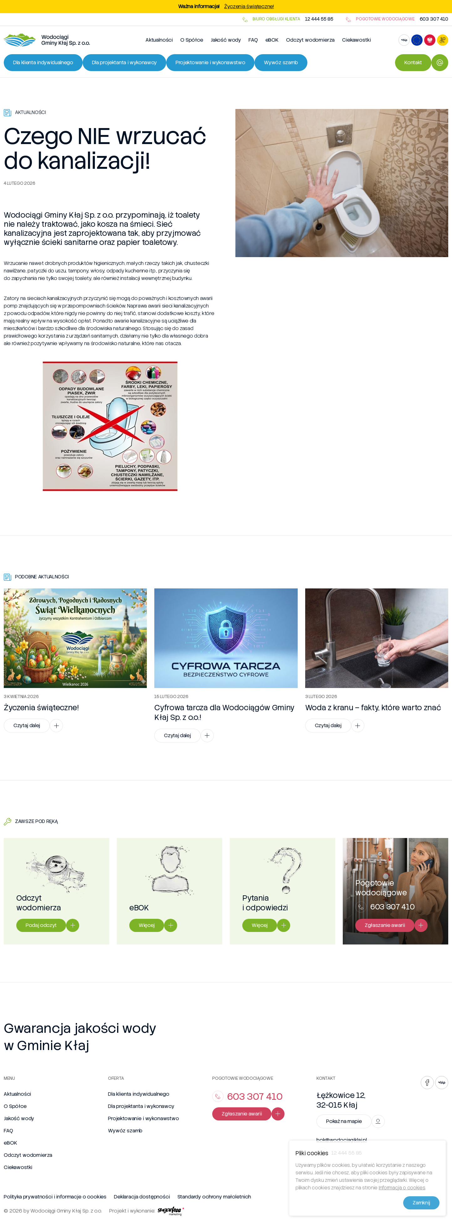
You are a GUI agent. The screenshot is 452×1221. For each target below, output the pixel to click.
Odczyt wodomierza (310, 40)
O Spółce (191, 40)
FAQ (253, 40)
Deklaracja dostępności (142, 1196)
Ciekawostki (356, 40)
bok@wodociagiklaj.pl (341, 1140)
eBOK (272, 40)
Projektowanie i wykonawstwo (143, 1118)
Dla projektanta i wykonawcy (141, 1106)
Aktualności (159, 40)
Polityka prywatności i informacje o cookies (55, 1196)
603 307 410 (434, 19)
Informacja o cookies (402, 1190)
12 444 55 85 (319, 19)
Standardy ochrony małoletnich (214, 1196)
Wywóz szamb (125, 1130)
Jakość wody (226, 40)
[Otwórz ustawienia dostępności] (442, 40)
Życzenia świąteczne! (249, 6)
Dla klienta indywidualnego (138, 1094)
